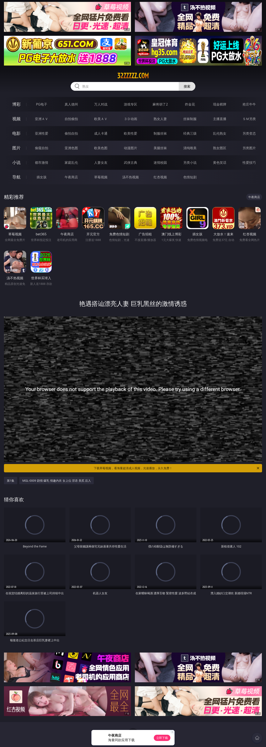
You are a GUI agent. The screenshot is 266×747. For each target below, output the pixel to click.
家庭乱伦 (71, 162)
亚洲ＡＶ (41, 119)
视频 (16, 119)
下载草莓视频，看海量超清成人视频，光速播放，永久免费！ (177, 468)
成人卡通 (100, 133)
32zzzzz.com (133, 76)
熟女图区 (219, 148)
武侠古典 (130, 162)
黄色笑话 (219, 162)
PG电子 (41, 104)
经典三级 (190, 133)
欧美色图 (100, 148)
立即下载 (162, 738)
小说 (16, 162)
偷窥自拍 (41, 148)
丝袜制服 (190, 119)
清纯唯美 (190, 148)
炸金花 (190, 104)
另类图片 (249, 148)
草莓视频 (100, 177)
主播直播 (219, 119)
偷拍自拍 (71, 133)
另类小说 (190, 162)
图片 (16, 148)
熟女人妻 (160, 119)
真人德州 (71, 104)
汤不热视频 (130, 177)
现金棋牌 (219, 104)
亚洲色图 (71, 148)
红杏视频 (160, 177)
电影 (16, 133)
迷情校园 (160, 162)
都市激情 (41, 162)
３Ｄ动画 (130, 119)
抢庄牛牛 (249, 104)
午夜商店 (71, 177)
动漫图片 (130, 148)
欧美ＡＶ (100, 119)
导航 (16, 177)
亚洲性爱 (41, 133)
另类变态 (249, 133)
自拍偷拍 (71, 119)
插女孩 (42, 177)
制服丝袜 (160, 133)
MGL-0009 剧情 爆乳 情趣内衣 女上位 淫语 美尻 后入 (56, 481)
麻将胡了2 (160, 104)
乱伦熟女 (219, 133)
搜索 (187, 86)
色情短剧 (190, 177)
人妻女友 (100, 162)
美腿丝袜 (160, 148)
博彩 (16, 104)
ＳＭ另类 (249, 119)
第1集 (10, 481)
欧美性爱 (130, 133)
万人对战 (100, 104)
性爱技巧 (249, 162)
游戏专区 (130, 104)
